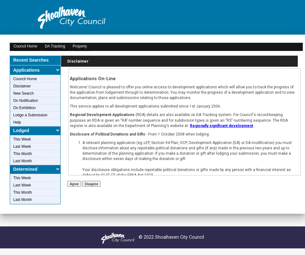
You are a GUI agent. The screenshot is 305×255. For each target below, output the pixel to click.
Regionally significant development (221, 126)
